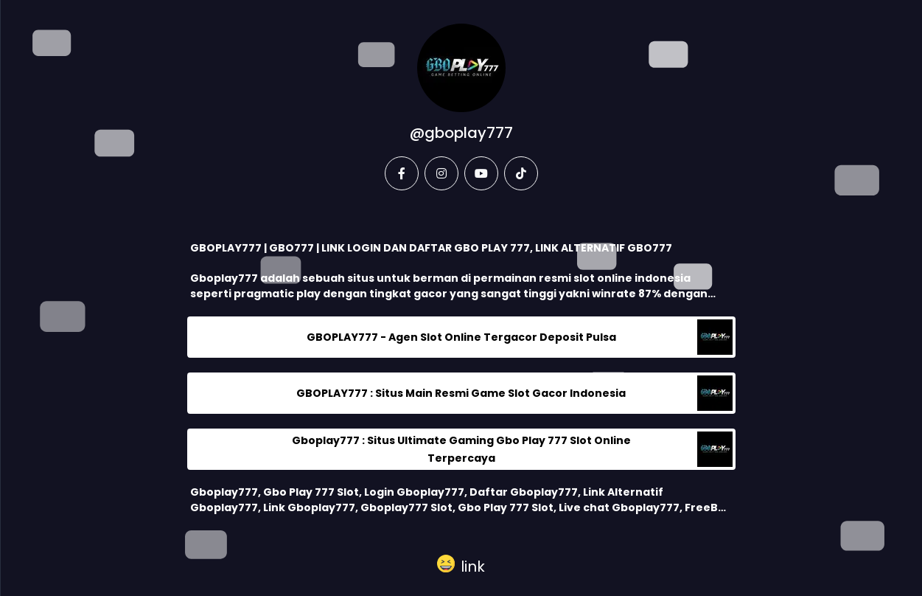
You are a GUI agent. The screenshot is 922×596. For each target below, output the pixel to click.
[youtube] (481, 173)
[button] (461, 563)
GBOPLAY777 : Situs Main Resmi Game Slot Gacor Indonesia (461, 393)
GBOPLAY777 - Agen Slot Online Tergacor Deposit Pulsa (461, 337)
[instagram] (441, 173)
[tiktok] (521, 173)
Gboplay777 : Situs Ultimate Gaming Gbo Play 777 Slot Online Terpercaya (461, 449)
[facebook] (402, 173)
